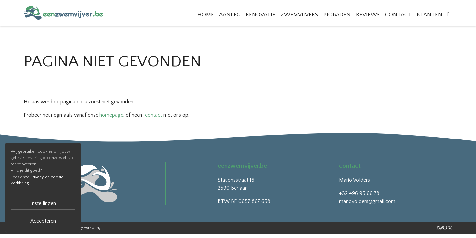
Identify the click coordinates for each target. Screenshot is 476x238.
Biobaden (337, 14)
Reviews (368, 14)
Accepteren (43, 221)
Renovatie (260, 14)
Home (205, 14)
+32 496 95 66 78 (359, 193)
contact (153, 115)
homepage (111, 115)
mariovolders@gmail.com (367, 201)
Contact (398, 14)
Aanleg (229, 14)
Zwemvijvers (299, 14)
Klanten (429, 14)
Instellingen (43, 203)
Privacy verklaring (85, 228)
